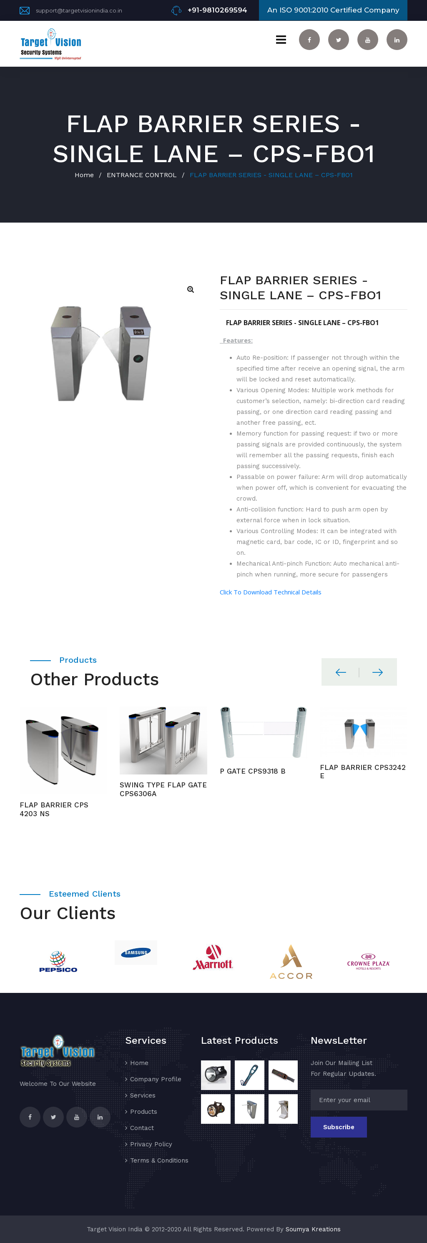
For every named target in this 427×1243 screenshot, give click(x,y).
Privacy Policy (151, 1144)
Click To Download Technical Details (271, 592)
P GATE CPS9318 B (253, 771)
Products (143, 1111)
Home (84, 175)
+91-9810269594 (217, 10)
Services (143, 1095)
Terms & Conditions (159, 1160)
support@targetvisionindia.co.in (79, 10)
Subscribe (338, 1127)
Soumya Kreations (313, 1229)
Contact (142, 1128)
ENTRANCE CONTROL (142, 175)
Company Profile (155, 1079)
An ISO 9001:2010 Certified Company (333, 10)
